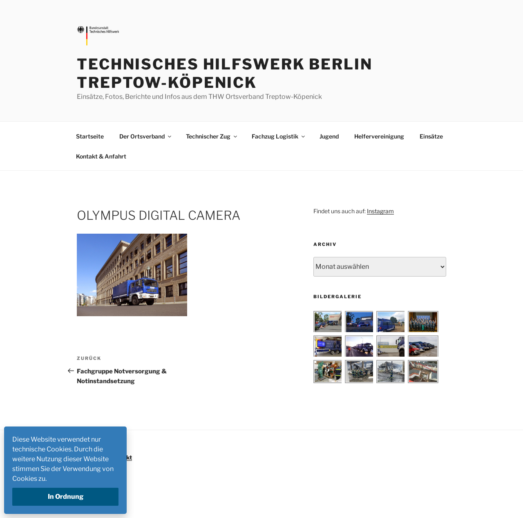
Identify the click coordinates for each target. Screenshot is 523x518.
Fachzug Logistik (279, 136)
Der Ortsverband (145, 136)
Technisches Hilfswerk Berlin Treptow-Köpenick (225, 73)
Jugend (329, 136)
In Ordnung (65, 496)
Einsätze (431, 136)
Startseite (90, 136)
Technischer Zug (212, 136)
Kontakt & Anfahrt (101, 156)
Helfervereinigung (379, 136)
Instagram (380, 211)
